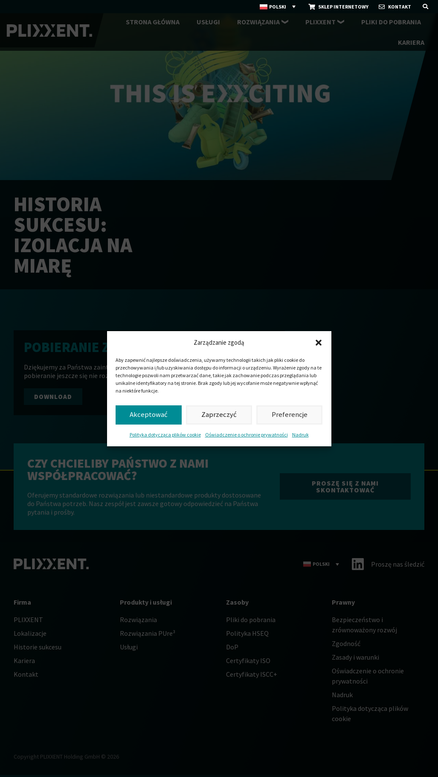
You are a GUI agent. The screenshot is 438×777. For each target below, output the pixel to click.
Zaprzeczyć (218, 414)
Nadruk (300, 434)
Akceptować (148, 414)
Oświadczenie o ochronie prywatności (246, 434)
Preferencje (289, 414)
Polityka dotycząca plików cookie (165, 434)
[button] (318, 342)
